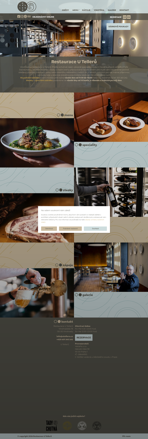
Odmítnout (49, 228)
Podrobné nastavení (70, 228)
